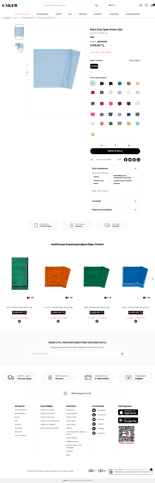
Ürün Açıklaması (100, 168)
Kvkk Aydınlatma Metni (50, 428)
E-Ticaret (71, 480)
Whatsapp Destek (77, 393)
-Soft (65, 480)
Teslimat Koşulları (47, 410)
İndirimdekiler (71, 438)
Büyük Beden (20, 413)
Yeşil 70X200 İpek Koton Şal (19, 308)
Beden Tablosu (135, 60)
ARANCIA (83, 14)
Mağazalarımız (72, 441)
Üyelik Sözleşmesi (48, 413)
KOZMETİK (98, 14)
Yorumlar (96, 201)
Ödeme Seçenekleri (102, 210)
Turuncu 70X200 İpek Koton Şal (58, 308)
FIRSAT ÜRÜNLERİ (133, 14)
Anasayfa (7, 18)
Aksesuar (18, 432)
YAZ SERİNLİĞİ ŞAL (27, 18)
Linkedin (98, 428)
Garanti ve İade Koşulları (50, 421)
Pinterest (98, 433)
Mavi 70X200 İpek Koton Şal (135, 308)
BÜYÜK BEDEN (42, 14)
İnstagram (99, 410)
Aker (92, 37)
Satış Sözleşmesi (47, 417)
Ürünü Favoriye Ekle (100, 160)
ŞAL (70, 14)
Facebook (99, 415)
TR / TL (112, 5)
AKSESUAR (114, 14)
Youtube (98, 419)
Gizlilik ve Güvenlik (48, 424)
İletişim (69, 428)
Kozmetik (18, 428)
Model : (98, 42)
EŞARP (58, 14)
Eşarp (17, 417)
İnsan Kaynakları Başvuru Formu (76, 433)
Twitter (97, 424)
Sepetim (69, 451)
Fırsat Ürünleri (20, 435)
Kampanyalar (71, 413)
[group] (56, 68)
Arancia (18, 424)
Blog (68, 455)
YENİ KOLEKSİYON (22, 14)
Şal (16, 421)
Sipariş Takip (71, 417)
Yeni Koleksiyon (21, 410)
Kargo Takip (71, 421)
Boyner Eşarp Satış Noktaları (74, 446)
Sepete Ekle (115, 151)
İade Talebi (70, 424)
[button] (27, 65)
